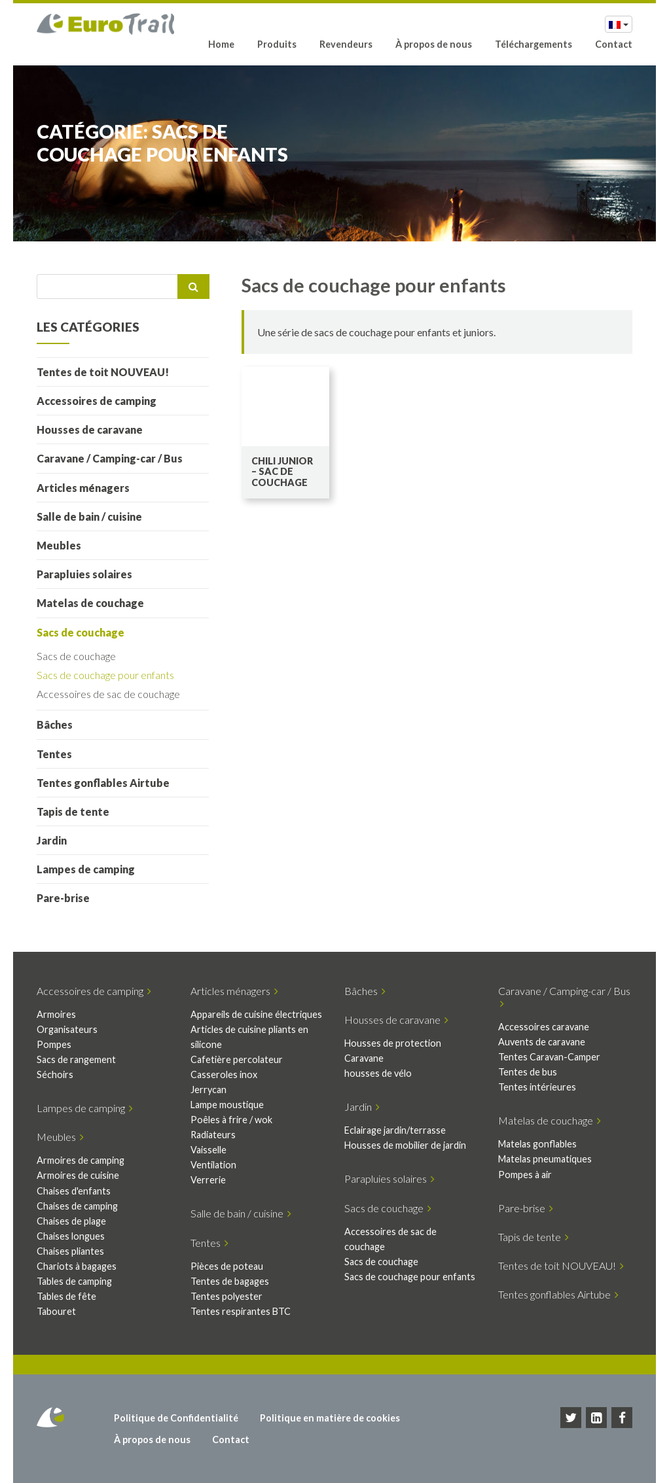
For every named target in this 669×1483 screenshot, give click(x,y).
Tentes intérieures (537, 1086)
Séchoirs (55, 1074)
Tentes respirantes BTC (240, 1311)
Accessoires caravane (543, 1026)
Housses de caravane (90, 429)
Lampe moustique (227, 1104)
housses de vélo (378, 1073)
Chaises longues (71, 1236)
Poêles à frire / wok (231, 1119)
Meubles (59, 545)
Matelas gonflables (537, 1143)
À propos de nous (433, 44)
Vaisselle (208, 1149)
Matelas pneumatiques (545, 1158)
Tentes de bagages (229, 1281)
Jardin (52, 840)
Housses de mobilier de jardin (405, 1145)
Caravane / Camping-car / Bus (110, 458)
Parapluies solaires (84, 574)
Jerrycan (208, 1089)
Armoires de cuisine (78, 1175)
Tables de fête (66, 1296)
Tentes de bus (527, 1071)
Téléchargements (533, 44)
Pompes (54, 1044)
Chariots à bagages (77, 1266)
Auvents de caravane (541, 1041)
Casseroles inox (223, 1074)
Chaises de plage (71, 1221)
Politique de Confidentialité (176, 1417)
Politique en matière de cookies (330, 1417)
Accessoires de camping (96, 400)
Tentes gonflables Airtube (103, 782)
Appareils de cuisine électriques (256, 1014)
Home (221, 44)
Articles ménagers (83, 487)
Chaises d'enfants (74, 1190)
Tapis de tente (73, 811)
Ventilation (213, 1164)
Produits (277, 44)
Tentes (54, 754)
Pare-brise (63, 898)
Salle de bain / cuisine (89, 516)
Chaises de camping (77, 1206)
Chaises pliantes (70, 1251)
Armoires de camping (80, 1160)
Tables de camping (74, 1281)
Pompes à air (525, 1174)
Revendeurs (345, 44)
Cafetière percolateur (236, 1059)
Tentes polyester (226, 1296)
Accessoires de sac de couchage (108, 694)
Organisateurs (67, 1029)
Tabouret (56, 1311)
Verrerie (208, 1179)
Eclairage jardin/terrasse (395, 1130)
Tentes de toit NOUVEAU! (103, 372)
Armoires (56, 1014)
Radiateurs (213, 1134)
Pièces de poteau (226, 1266)
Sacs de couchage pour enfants (105, 675)
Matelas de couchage (90, 603)
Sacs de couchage (80, 632)
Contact (613, 44)
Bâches (55, 724)
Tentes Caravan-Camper (549, 1056)
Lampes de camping (86, 869)
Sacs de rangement (76, 1059)
